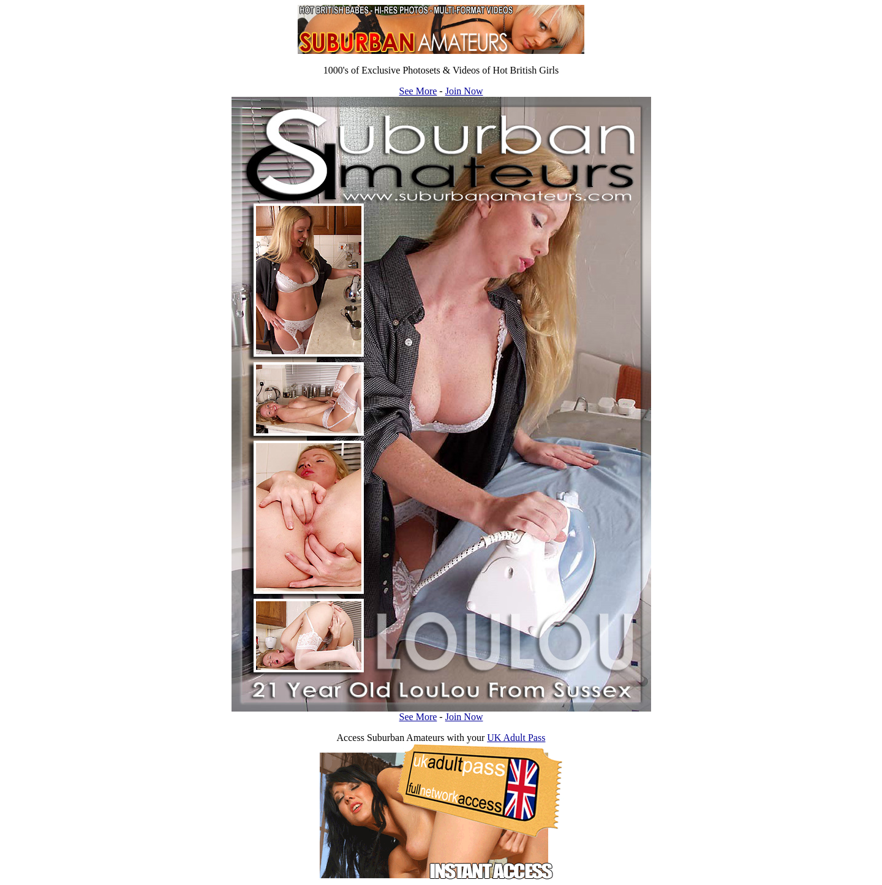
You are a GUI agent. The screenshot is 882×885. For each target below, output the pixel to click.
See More (418, 91)
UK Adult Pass (516, 737)
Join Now (464, 91)
